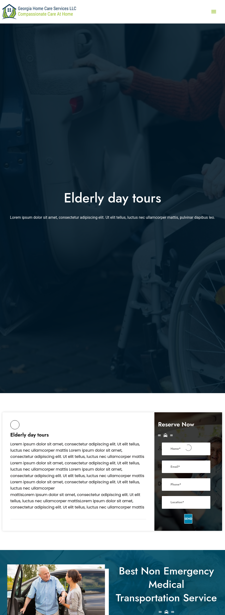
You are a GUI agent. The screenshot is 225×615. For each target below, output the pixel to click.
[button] (214, 12)
